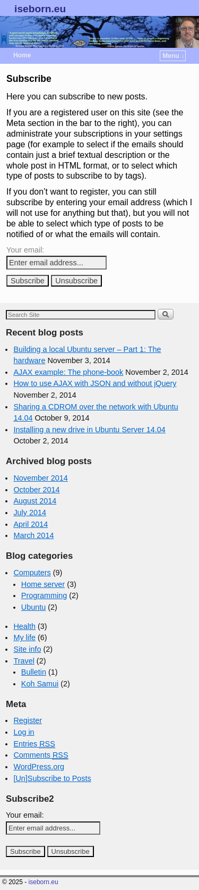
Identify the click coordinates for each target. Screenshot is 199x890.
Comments (40, 755)
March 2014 (33, 535)
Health (24, 626)
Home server (43, 584)
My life (24, 637)
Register (27, 720)
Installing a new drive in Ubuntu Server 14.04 (89, 429)
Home (22, 55)
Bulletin (33, 672)
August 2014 (34, 501)
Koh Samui (39, 683)
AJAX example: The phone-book (68, 372)
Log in (23, 732)
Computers (31, 572)
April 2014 (30, 524)
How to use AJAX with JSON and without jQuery (94, 383)
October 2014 (36, 489)
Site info (27, 649)
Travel (23, 661)
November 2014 (40, 478)
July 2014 (29, 512)
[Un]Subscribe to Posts (52, 778)
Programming (44, 595)
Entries (34, 744)
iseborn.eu (40, 8)
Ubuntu (33, 607)
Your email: (25, 250)
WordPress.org (38, 766)
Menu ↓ (173, 56)
